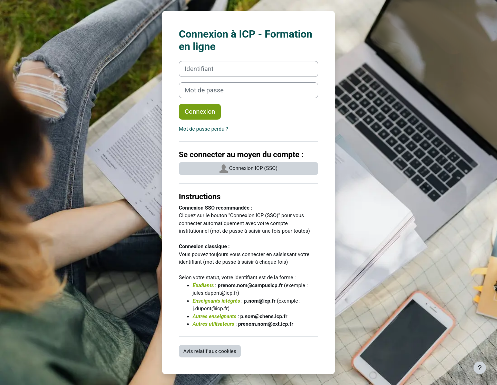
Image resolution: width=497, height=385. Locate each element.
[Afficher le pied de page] (480, 368)
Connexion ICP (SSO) (248, 168)
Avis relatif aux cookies (209, 351)
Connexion (200, 111)
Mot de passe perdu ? (203, 129)
